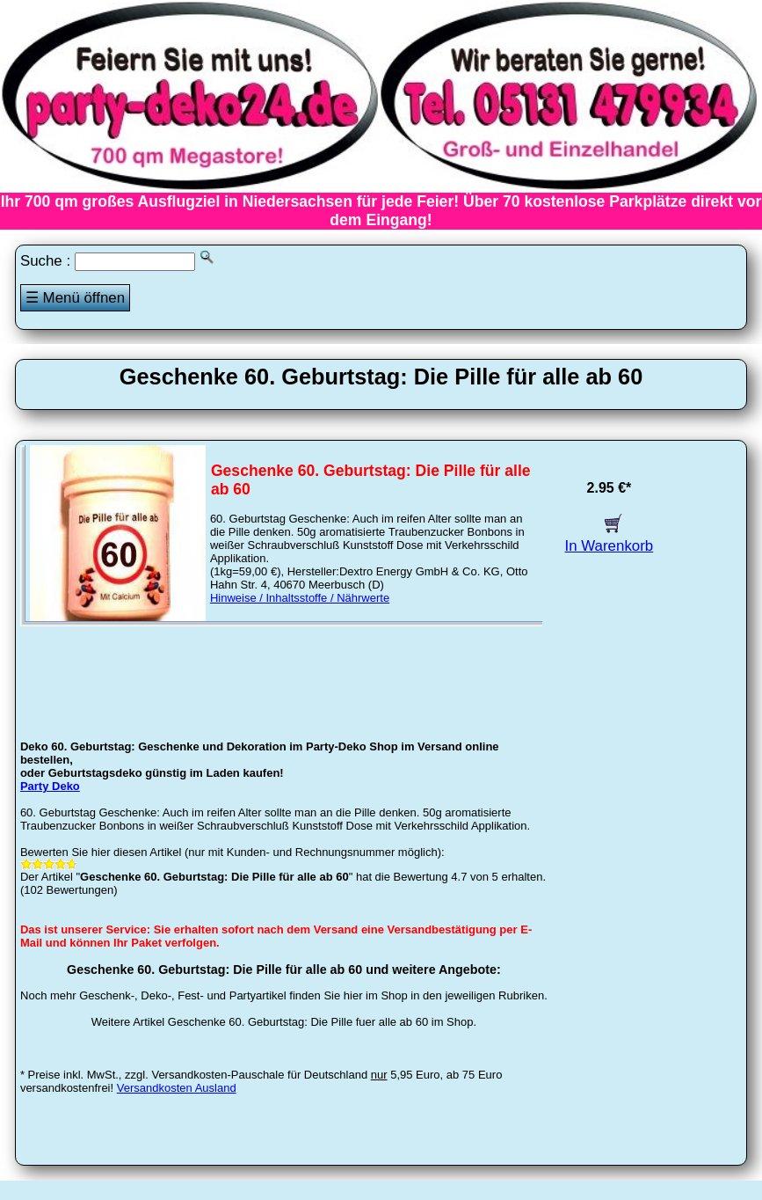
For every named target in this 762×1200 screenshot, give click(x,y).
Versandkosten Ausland (176, 1087)
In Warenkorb (609, 537)
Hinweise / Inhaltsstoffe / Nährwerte (299, 597)
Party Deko (50, 786)
